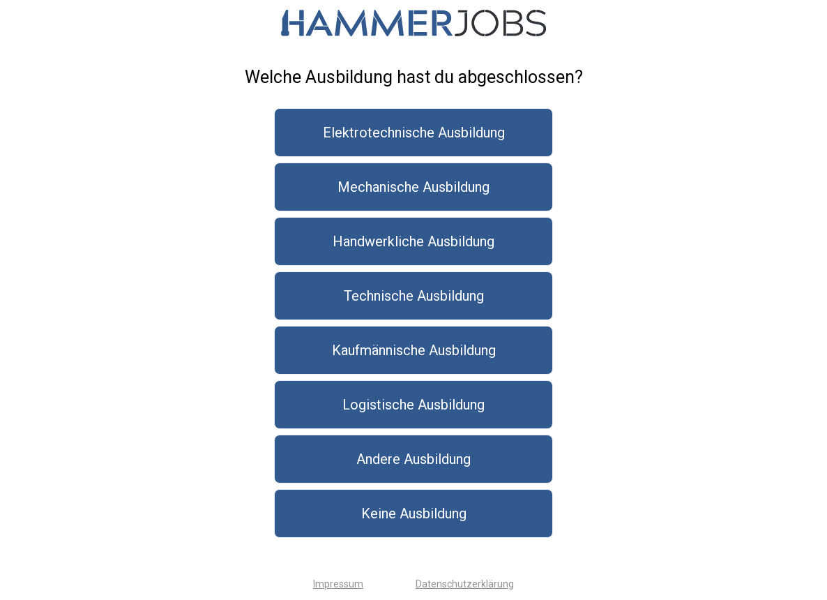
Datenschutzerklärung (465, 584)
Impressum (338, 584)
